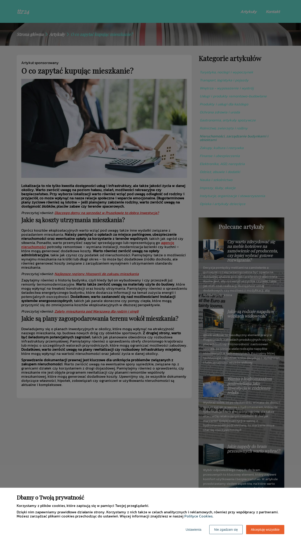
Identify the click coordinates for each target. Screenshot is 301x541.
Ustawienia (193, 529)
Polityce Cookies (198, 516)
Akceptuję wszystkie (265, 529)
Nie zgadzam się (226, 529)
